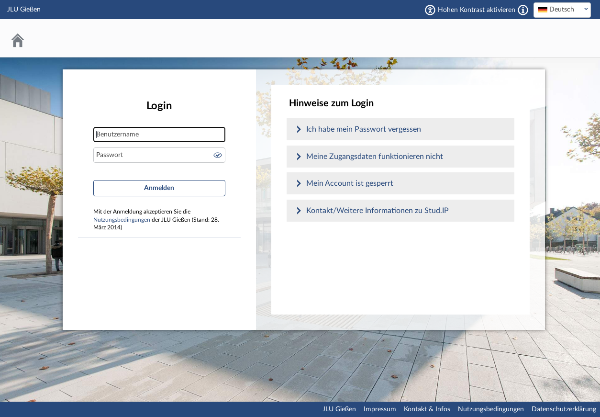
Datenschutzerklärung (564, 409)
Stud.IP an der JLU (554, 38)
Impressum (380, 409)
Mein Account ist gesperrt (349, 183)
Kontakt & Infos (427, 409)
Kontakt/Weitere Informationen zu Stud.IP (377, 210)
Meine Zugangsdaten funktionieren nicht (374, 156)
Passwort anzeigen (217, 155)
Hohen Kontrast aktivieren (476, 10)
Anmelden (159, 188)
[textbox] (562, 9)
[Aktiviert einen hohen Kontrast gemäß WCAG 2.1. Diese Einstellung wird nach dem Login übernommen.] (523, 10)
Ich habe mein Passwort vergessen (363, 129)
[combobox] (562, 10)
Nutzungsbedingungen (121, 220)
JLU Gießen (339, 409)
